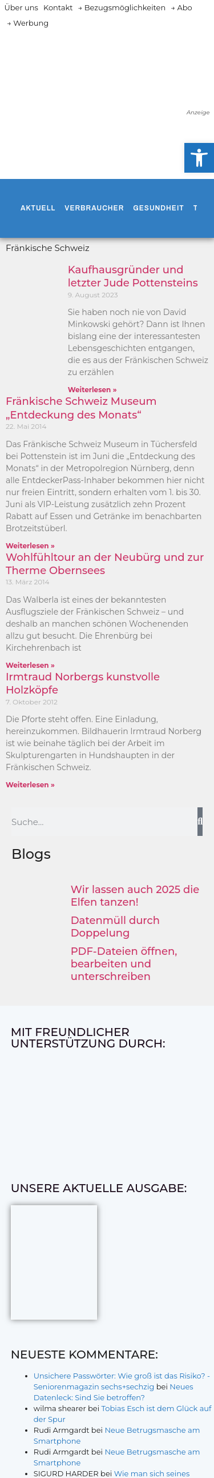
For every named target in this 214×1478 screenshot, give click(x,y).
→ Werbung (28, 22)
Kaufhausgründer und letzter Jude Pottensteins (133, 276)
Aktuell (38, 208)
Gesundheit (158, 208)
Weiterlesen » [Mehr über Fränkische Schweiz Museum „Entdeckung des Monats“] (30, 545)
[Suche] (200, 821)
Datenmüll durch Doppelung (115, 926)
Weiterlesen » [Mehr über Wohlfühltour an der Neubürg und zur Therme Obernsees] (30, 665)
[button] (199, 158)
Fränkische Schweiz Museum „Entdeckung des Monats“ (81, 408)
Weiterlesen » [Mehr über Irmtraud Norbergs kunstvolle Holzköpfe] (30, 784)
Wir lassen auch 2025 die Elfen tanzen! (135, 896)
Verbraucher (94, 208)
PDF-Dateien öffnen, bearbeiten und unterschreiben (124, 963)
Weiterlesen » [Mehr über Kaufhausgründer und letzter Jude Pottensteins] (92, 389)
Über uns (21, 7)
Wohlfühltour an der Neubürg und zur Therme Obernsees (105, 564)
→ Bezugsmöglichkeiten (122, 7)
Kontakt (58, 7)
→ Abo (181, 7)
